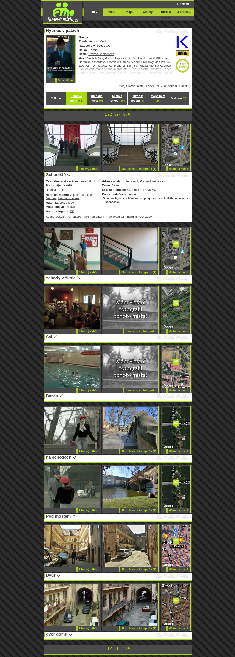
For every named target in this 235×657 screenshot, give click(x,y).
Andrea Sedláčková (101, 54)
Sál (49, 337)
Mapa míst (158, 98)
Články (148, 12)
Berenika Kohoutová (92, 62)
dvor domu (56, 634)
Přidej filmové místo (131, 86)
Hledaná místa (97, 98)
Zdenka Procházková (93, 65)
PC (72, 211)
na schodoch (59, 457)
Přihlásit (183, 4)
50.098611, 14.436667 (142, 189)
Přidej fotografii (115, 216)
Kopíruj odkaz (55, 216)
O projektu (184, 12)
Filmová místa (76, 98)
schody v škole (61, 278)
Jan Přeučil (162, 62)
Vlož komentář (92, 216)
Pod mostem (58, 516)
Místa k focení (137, 98)
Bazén (52, 396)
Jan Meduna (116, 65)
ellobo (70, 202)
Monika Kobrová (160, 65)
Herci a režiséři (166, 15)
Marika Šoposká (115, 58)
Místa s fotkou (117, 98)
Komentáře (73, 216)
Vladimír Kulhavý (142, 62)
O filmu (56, 98)
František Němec (118, 62)
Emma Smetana (137, 65)
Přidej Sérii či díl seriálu (161, 86)
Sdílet (183, 86)
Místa (111, 12)
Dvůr (51, 575)
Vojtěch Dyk (95, 58)
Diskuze (178, 98)
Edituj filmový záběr (140, 216)
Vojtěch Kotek (137, 58)
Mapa (129, 12)
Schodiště (56, 174)
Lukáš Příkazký (157, 58)
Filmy (93, 12)
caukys (70, 206)
